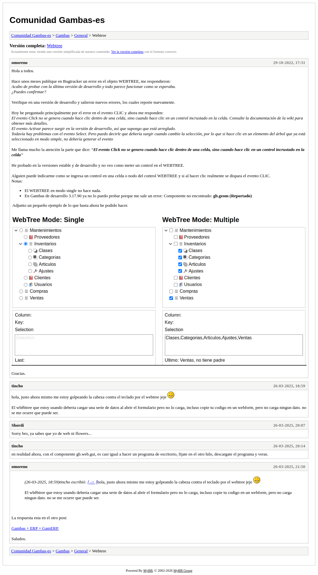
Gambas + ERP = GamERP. (35, 528)
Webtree (54, 45)
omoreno (19, 62)
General (81, 35)
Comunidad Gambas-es (57, 20)
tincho (17, 385)
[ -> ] (92, 481)
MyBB (148, 570)
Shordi (17, 425)
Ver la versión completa (127, 51)
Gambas (63, 35)
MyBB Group (182, 570)
